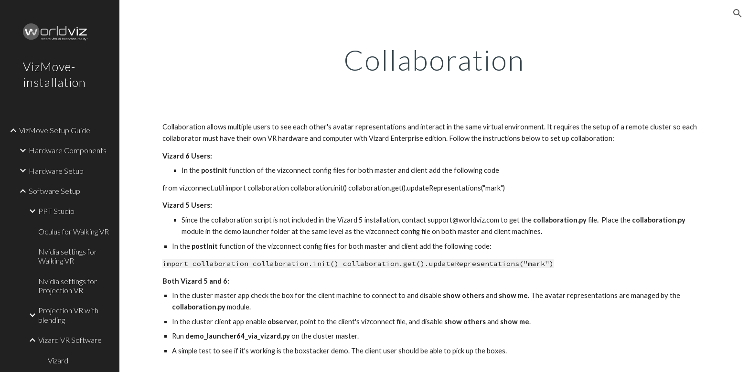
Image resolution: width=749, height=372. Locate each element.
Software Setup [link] (54, 190)
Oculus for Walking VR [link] (73, 231)
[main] (434, 59)
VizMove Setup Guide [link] (54, 130)
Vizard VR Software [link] (70, 339)
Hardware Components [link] (68, 150)
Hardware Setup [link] (56, 170)
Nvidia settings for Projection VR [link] (67, 285)
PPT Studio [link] (56, 210)
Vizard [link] (58, 360)
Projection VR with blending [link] (68, 315)
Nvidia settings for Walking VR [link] (67, 256)
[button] (737, 13)
